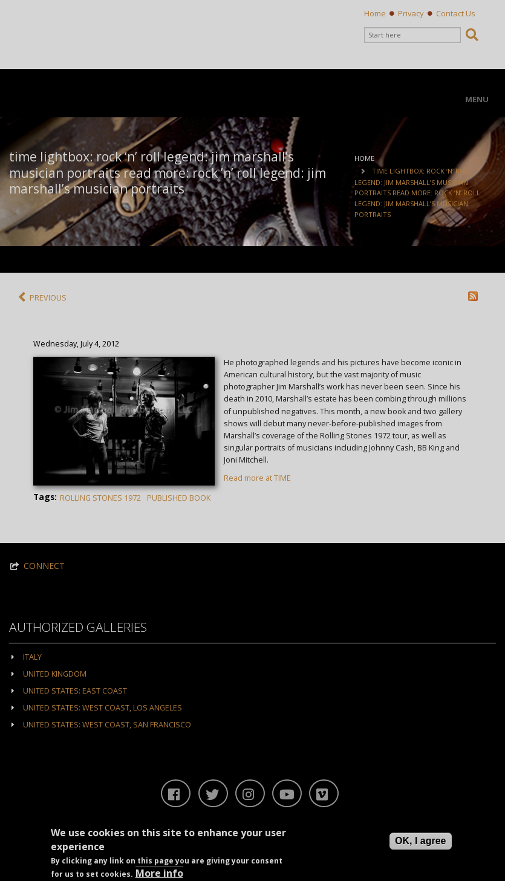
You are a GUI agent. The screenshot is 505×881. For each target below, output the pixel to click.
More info (159, 873)
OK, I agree (420, 841)
